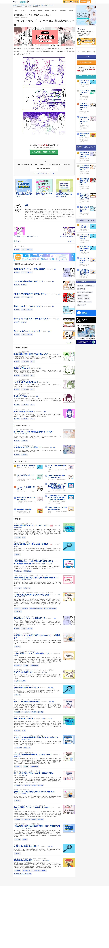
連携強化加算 (18, 611)
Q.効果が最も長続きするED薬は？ (27, 846)
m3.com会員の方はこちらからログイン (44, 173)
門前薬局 (79, 298)
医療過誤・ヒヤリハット (84, 301)
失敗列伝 (29, 249)
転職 (23, 537)
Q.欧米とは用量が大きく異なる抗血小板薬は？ (31, 544)
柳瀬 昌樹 (28, 638)
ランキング (23, 10)
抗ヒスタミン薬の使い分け (24, 672)
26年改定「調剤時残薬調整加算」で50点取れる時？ (33, 754)
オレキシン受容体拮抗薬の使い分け (27, 701)
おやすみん (44, 672)
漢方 (78, 305)
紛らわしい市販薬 (20, 396)
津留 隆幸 (16, 655)
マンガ (23, 249)
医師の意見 (17, 839)
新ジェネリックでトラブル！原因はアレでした (31, 319)
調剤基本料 (17, 870)
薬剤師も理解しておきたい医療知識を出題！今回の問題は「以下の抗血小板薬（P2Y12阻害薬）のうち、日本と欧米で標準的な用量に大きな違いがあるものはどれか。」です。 (37, 550)
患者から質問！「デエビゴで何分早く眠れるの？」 (33, 807)
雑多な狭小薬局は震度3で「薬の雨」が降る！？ (32, 294)
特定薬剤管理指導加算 (50, 608)
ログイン (94, 2)
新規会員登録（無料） (44, 168)
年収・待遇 (17, 537)
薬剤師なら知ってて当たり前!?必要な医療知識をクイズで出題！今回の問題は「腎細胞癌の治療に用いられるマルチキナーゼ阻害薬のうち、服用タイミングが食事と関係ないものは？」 (37, 642)
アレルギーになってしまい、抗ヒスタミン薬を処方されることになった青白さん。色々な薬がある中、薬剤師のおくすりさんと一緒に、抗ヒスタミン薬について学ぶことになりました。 (37, 676)
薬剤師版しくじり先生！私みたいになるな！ (43, 5)
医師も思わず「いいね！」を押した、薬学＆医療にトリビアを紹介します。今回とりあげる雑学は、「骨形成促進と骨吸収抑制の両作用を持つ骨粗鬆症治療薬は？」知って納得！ (37, 583)
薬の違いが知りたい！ (22, 368)
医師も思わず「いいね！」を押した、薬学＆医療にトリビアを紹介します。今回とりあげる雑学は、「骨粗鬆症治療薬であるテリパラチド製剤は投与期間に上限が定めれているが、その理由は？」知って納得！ (37, 743)
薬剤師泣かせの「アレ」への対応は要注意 (29, 269)
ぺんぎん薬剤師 (45, 860)
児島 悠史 (24, 434)
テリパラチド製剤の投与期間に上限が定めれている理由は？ (36, 737)
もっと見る (70, 342)
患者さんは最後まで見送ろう (25, 411)
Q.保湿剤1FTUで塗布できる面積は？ (27, 447)
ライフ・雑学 (25, 361)
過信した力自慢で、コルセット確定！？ (29, 306)
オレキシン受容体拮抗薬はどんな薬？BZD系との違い (33, 773)
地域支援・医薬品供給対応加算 (22, 874)
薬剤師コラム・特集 (26, 5)
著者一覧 (40, 10)
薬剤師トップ (16, 5)
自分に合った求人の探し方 (24, 718)
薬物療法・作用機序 (19, 681)
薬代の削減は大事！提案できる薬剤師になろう (31, 354)
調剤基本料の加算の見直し (24, 860)
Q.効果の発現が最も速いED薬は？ (27, 687)
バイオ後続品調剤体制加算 (39, 870)
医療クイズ (54, 10)
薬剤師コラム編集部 (47, 563)
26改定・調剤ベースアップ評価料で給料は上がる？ (33, 653)
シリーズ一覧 (32, 10)
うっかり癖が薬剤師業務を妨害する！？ (29, 281)
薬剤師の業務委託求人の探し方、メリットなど (31, 525)
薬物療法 (24, 839)
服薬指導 (71, 10)
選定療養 (47, 10)
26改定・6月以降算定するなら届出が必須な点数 (32, 595)
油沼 (55, 269)
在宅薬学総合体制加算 (36, 608)
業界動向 (26, 665)
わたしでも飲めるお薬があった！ (26, 382)
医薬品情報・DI (18, 712)
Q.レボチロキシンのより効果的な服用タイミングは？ (33, 432)
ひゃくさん (16, 809)
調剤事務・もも (17, 756)
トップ (16, 10)
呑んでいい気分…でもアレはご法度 (27, 331)
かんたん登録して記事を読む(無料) (44, 152)
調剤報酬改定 (18, 571)
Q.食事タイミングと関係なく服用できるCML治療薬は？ (34, 792)
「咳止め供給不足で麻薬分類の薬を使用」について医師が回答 (37, 826)
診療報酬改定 (63, 10)
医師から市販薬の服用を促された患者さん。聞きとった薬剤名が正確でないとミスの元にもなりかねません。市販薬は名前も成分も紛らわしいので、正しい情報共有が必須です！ (37, 400)
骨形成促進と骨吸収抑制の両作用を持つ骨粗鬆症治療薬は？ (36, 578)
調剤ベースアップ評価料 (21, 608)
